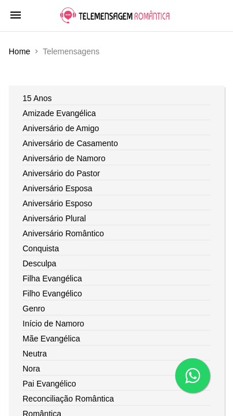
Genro (34, 308)
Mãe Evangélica (51, 338)
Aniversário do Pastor (61, 173)
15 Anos (37, 98)
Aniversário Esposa (58, 188)
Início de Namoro (53, 323)
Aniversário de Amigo (61, 128)
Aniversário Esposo (58, 203)
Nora (31, 368)
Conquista (41, 248)
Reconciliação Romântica (68, 398)
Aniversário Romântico (63, 233)
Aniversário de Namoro (64, 158)
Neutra (35, 353)
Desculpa (39, 263)
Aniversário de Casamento (70, 143)
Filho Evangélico (52, 293)
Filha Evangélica (52, 278)
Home (19, 51)
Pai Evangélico (49, 383)
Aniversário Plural (54, 218)
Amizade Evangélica (59, 113)
